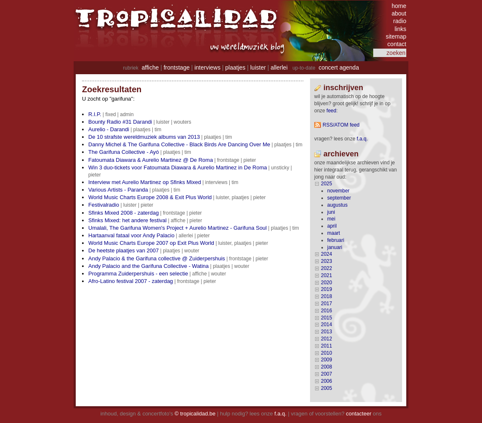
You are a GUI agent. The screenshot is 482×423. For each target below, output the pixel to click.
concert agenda (338, 67)
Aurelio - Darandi (108, 129)
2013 (326, 332)
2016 (326, 311)
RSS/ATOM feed (341, 125)
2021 (326, 275)
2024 (326, 254)
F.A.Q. (362, 139)
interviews (207, 67)
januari (334, 247)
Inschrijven (343, 87)
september (339, 198)
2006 (326, 381)
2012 (326, 339)
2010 (326, 353)
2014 (326, 324)
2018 (326, 296)
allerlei (279, 67)
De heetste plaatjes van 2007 (123, 250)
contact (396, 44)
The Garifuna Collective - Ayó (123, 152)
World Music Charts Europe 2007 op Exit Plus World (151, 243)
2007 (326, 374)
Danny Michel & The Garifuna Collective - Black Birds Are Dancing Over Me (179, 144)
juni (331, 212)
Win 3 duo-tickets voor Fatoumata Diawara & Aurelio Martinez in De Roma (177, 167)
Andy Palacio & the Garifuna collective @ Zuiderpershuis (156, 258)
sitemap (396, 36)
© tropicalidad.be (194, 413)
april (332, 226)
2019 (326, 289)
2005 (326, 388)
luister (258, 67)
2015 (326, 318)
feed (331, 111)
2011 (326, 346)
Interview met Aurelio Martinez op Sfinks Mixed (144, 182)
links (400, 29)
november (338, 191)
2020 (326, 282)
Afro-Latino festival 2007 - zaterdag (130, 281)
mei (331, 219)
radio (399, 21)
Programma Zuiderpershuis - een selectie (138, 273)
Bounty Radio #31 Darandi (120, 122)
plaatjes (235, 67)
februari (335, 240)
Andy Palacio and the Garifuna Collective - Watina (148, 266)
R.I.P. (94, 114)
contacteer (359, 413)
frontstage (177, 67)
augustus (337, 205)
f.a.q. (280, 413)
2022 (326, 268)
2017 (326, 303)
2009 (326, 360)
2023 (326, 261)
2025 (326, 184)
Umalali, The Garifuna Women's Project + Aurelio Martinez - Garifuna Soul (177, 228)
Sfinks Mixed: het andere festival (127, 220)
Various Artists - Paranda (118, 190)
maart (333, 233)
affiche (150, 67)
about (399, 13)
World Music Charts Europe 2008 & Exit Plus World (150, 197)
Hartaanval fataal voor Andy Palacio (131, 235)
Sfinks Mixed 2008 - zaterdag (123, 213)
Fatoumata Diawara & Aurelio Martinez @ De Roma (150, 160)
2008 (326, 367)
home (399, 6)
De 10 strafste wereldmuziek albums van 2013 (144, 137)
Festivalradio (103, 205)
